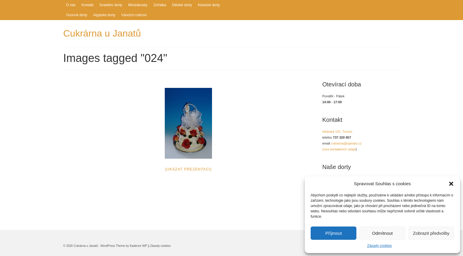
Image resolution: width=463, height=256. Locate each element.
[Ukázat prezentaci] (188, 169)
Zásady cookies (379, 246)
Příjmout (333, 233)
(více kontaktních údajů (339, 149)
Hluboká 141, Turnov (337, 131)
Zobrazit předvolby (431, 233)
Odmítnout (382, 233)
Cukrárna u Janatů (102, 33)
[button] (451, 184)
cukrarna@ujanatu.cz (346, 143)
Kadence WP (138, 245)
